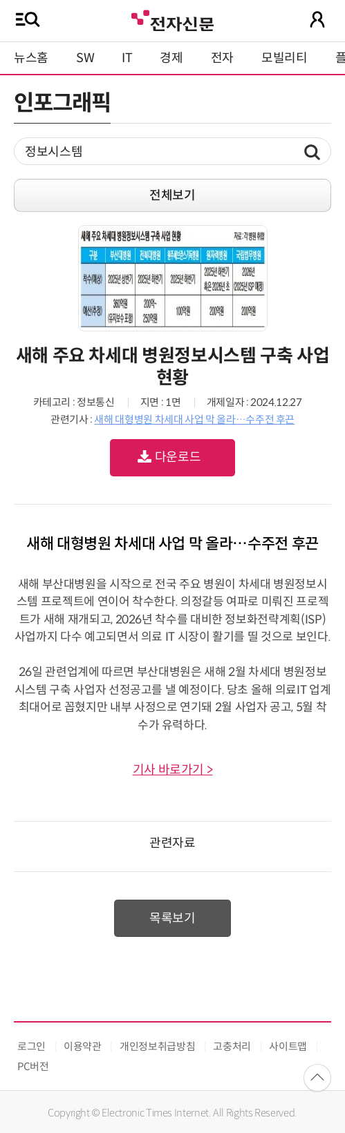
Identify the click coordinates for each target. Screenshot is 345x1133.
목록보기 (172, 918)
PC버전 (33, 1066)
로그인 (31, 1046)
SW (85, 58)
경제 (171, 58)
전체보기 (172, 195)
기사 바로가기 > (173, 769)
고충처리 (232, 1046)
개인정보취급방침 (157, 1046)
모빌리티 (284, 58)
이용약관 (83, 1046)
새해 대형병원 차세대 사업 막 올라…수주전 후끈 (194, 419)
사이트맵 (288, 1046)
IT (127, 58)
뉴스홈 (31, 58)
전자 (222, 58)
